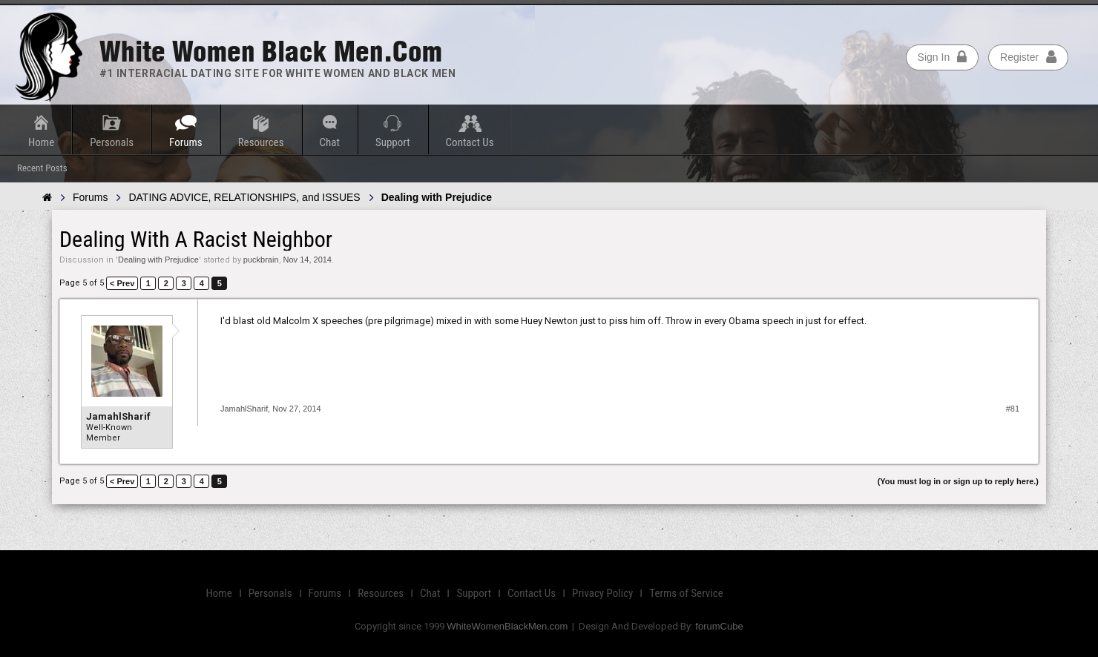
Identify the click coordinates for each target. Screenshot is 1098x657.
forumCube (719, 626)
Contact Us (470, 142)
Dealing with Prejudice (158, 259)
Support (392, 142)
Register (1028, 57)
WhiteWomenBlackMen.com (507, 626)
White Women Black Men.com (270, 51)
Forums (186, 142)
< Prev (122, 283)
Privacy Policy (602, 593)
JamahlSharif (118, 416)
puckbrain (261, 259)
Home (41, 142)
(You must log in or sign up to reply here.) (958, 481)
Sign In (942, 57)
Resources (261, 142)
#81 (1012, 408)
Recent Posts (42, 168)
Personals (112, 142)
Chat (330, 142)
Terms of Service (686, 593)
